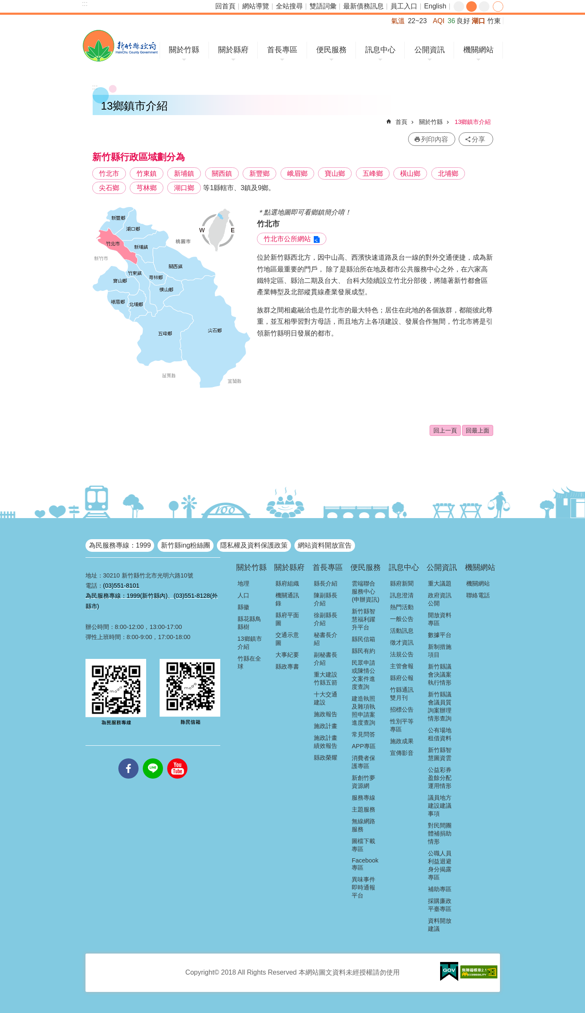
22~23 (417, 20)
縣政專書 (287, 666)
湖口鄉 (184, 187)
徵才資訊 (402, 642)
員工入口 (403, 6)
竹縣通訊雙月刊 (402, 693)
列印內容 (434, 139)
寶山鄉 (335, 173)
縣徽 (243, 607)
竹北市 (109, 173)
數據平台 (439, 634)
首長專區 (282, 50)
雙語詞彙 (323, 6)
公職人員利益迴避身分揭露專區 (439, 865)
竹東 (494, 20)
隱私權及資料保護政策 (254, 545)
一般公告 (402, 618)
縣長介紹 (325, 583)
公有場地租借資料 (439, 734)
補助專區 (439, 889)
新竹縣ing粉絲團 (185, 545)
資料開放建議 (439, 924)
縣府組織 (287, 583)
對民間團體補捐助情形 (439, 833)
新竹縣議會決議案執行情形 (439, 674)
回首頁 (225, 6)
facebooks (128, 758)
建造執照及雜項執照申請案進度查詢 (363, 710)
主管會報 (402, 666)
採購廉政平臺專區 (439, 904)
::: (85, 3)
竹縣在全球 (249, 662)
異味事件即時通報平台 (363, 887)
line (153, 758)
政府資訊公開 (439, 599)
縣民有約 (363, 651)
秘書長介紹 (325, 638)
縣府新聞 (402, 583)
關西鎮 (222, 173)
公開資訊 (429, 50)
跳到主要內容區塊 (4, 4)
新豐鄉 (259, 173)
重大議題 (439, 583)
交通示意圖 (287, 638)
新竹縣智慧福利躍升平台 (363, 619)
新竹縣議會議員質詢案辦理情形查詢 (439, 706)
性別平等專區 (402, 725)
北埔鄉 (448, 173)
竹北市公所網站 (287, 238)
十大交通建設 (325, 698)
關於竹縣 (184, 50)
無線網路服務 (363, 825)
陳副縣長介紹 (325, 599)
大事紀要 (287, 654)
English (435, 6)
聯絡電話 (478, 595)
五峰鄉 (373, 173)
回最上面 (477, 430)
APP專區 (364, 746)
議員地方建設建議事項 (439, 805)
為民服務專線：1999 (120, 545)
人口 (243, 595)
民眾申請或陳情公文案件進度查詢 (363, 674)
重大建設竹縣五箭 (325, 678)
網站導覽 (255, 6)
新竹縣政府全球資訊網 (120, 46)
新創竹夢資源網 (363, 781)
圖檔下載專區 (363, 845)
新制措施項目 (439, 650)
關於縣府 (233, 50)
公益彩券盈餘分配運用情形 (439, 777)
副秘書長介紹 (325, 658)
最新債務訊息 (363, 6)
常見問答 (363, 734)
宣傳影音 (402, 753)
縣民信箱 (363, 639)
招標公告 (402, 709)
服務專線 (363, 797)
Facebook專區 (365, 864)
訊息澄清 (402, 595)
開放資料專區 (439, 619)
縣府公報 (402, 677)
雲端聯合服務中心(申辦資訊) (365, 591)
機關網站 (478, 50)
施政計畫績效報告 (325, 741)
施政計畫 (325, 726)
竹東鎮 (146, 173)
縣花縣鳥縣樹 (249, 622)
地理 (243, 583)
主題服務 (363, 809)
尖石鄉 (109, 187)
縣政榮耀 (325, 757)
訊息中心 (380, 50)
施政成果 (402, 741)
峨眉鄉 (297, 173)
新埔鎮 (184, 173)
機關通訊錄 (287, 599)
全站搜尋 (289, 6)
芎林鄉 (146, 187)
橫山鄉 (410, 173)
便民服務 (331, 50)
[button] (449, 971)
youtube (177, 758)
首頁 (401, 121)
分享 (498, 6)
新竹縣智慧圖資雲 (439, 754)
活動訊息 (402, 630)
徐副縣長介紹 (325, 619)
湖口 (478, 20)
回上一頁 (445, 430)
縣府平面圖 (287, 619)
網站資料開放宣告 (325, 545)
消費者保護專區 (363, 762)
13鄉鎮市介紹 (472, 121)
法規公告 (402, 654)
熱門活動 (402, 607)
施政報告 (325, 714)
